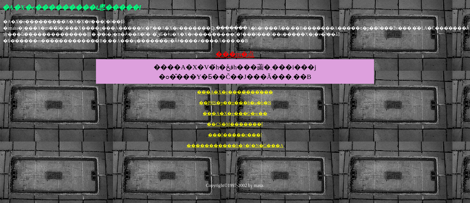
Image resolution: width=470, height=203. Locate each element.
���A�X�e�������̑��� (235, 92)
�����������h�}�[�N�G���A (235, 145)
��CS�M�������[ (235, 124)
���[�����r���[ (235, 135)
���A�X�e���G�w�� (235, 113)
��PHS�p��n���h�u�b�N (235, 102)
